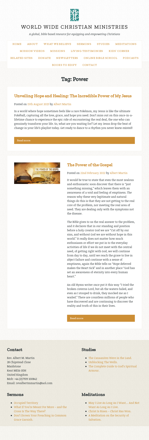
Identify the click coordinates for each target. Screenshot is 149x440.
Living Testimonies (87, 51)
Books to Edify (64, 65)
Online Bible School (100, 58)
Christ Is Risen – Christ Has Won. (110, 411)
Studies (103, 44)
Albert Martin (62, 104)
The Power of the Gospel (89, 164)
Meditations (126, 44)
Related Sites (21, 58)
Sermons (84, 44)
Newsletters (67, 58)
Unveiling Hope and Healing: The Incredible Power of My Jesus (73, 95)
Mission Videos (32, 51)
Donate (44, 58)
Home (16, 44)
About (32, 44)
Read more (23, 140)
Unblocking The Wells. (103, 362)
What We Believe (57, 44)
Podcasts (131, 58)
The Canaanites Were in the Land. (110, 358)
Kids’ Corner (119, 51)
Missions (57, 51)
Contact (89, 65)
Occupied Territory (26, 403)
